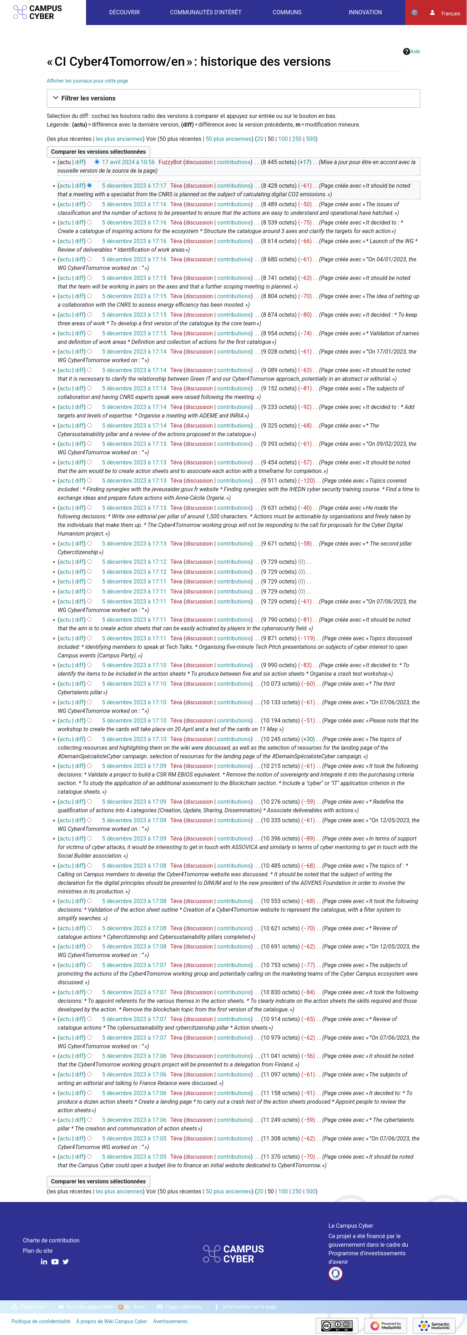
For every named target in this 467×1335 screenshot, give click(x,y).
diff (79, 162)
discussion (199, 162)
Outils (414, 12)
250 (297, 139)
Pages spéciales (184, 1307)
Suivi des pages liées (89, 1307)
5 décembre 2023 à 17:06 (134, 1056)
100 (283, 139)
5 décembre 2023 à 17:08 (134, 865)
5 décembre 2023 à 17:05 (134, 1138)
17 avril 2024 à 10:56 (128, 162)
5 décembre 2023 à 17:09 (134, 766)
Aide (411, 51)
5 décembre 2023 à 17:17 (134, 185)
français (451, 13)
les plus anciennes (119, 139)
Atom (139, 1307)
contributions (233, 162)
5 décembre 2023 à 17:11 (134, 581)
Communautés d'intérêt (205, 12)
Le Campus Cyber (350, 1225)
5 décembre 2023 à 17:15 (134, 278)
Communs (287, 12)
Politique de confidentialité (40, 1321)
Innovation (365, 12)
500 (311, 139)
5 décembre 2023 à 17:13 (134, 443)
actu (65, 185)
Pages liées (33, 1307)
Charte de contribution (51, 1240)
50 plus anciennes (229, 139)
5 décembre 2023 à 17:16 (134, 204)
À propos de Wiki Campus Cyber (111, 1321)
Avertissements (170, 1321)
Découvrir (124, 12)
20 (260, 139)
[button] (233, 98)
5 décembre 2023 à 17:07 (134, 965)
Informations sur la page (249, 1307)
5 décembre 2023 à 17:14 (134, 351)
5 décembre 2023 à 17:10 (134, 665)
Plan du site (37, 1250)
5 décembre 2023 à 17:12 (134, 561)
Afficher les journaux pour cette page (87, 81)
